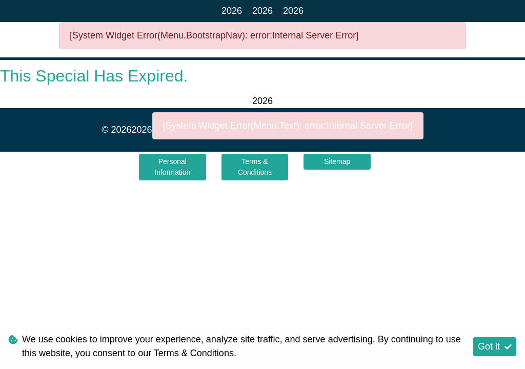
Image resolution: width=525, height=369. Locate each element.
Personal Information (172, 166)
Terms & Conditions (255, 166)
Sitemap (337, 161)
